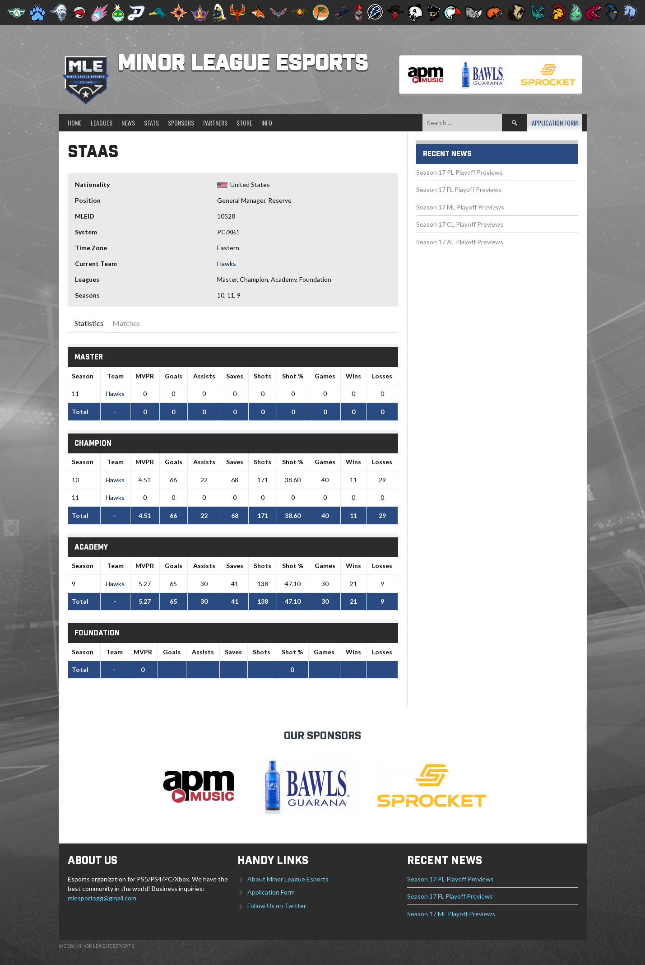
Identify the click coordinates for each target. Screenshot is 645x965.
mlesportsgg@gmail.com (102, 898)
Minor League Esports (242, 64)
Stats (151, 122)
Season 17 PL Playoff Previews (459, 172)
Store (244, 122)
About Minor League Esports (288, 879)
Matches (126, 323)
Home (75, 122)
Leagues (101, 122)
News (128, 122)
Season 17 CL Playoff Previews (459, 224)
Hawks (226, 263)
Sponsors (181, 122)
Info (266, 122)
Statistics (88, 323)
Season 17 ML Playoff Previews (460, 207)
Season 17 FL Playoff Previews (459, 189)
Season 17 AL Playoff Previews (459, 242)
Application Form (555, 122)
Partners (215, 122)
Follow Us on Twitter (276, 905)
